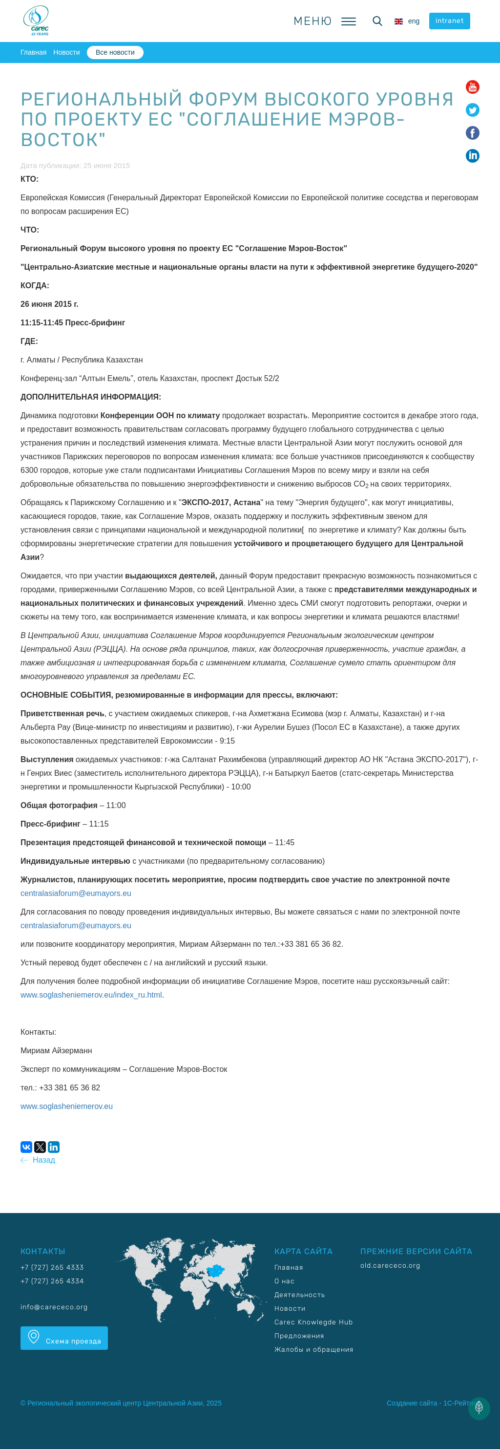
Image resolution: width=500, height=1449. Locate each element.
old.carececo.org (390, 1265)
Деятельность (299, 1295)
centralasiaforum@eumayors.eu (76, 893)
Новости (66, 52)
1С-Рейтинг (461, 1403)
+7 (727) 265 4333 (52, 1267)
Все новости (115, 52)
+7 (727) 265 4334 (52, 1281)
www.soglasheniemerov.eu (67, 1106)
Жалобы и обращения (314, 1349)
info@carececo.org (54, 1307)
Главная (33, 52)
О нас (284, 1281)
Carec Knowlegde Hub (313, 1322)
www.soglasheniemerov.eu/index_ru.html (91, 995)
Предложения (299, 1336)
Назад (38, 1160)
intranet (450, 21)
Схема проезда (64, 1337)
